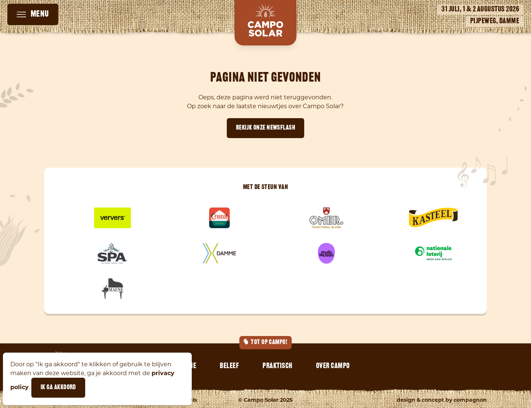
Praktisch (277, 366)
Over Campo (333, 366)
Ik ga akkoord (58, 387)
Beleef (229, 366)
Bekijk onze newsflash (265, 127)
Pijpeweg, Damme (495, 21)
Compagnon (470, 400)
